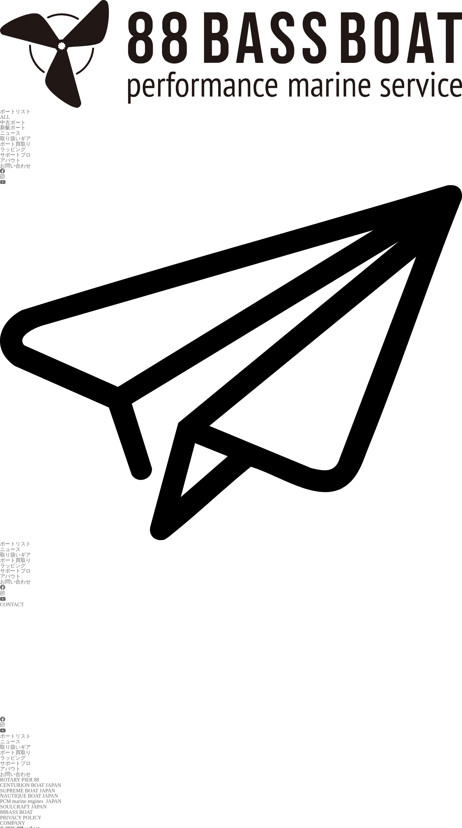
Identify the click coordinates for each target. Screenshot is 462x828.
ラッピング (13, 147)
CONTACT (12, 825)
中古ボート (13, 121)
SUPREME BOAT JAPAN (27, 779)
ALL (5, 116)
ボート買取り (15, 142)
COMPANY (12, 810)
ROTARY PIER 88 (19, 769)
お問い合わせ (15, 162)
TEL (4, 820)
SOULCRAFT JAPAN (23, 794)
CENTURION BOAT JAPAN (30, 774)
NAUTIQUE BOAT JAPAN (29, 784)
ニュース (10, 131)
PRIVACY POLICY (20, 804)
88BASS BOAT (16, 799)
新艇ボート (13, 126)
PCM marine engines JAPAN (30, 789)
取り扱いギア (15, 137)
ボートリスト (15, 111)
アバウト (10, 157)
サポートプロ (15, 152)
